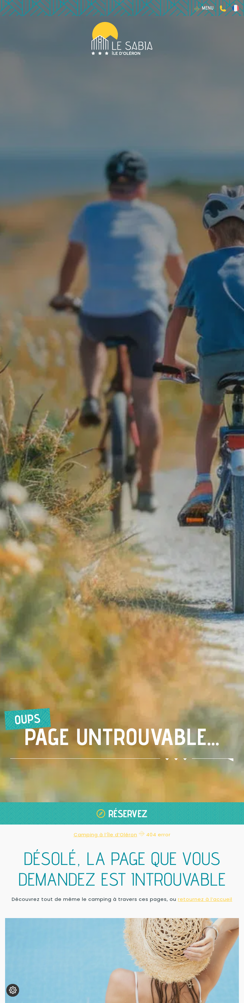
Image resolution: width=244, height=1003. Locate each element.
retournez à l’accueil (205, 899)
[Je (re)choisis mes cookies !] (12, 990)
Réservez (127, 813)
